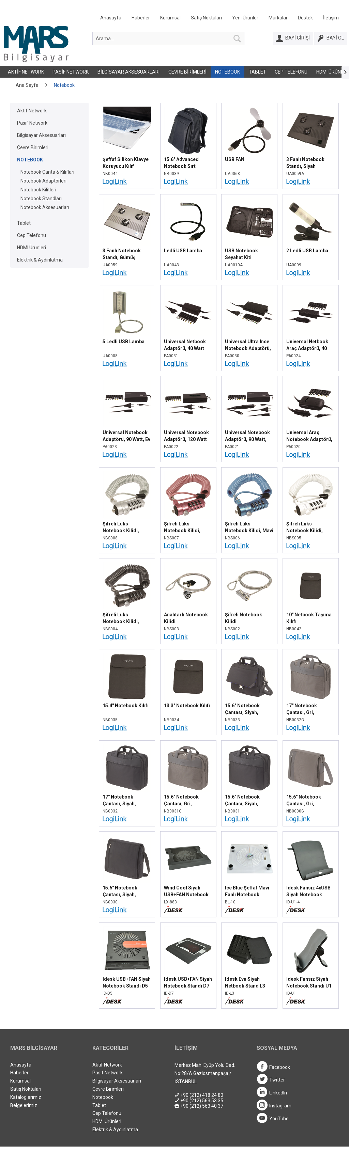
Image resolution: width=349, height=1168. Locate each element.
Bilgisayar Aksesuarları (128, 72)
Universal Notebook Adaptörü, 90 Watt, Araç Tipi (247, 436)
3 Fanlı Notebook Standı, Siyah (305, 163)
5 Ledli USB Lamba (124, 341)
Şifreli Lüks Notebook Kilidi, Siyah (121, 618)
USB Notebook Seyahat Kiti (241, 254)
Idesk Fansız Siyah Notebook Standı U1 (309, 982)
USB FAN (234, 159)
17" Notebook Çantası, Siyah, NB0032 (119, 800)
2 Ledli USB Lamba (307, 250)
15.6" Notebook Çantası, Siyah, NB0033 (242, 709)
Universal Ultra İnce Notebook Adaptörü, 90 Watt (248, 345)
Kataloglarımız (25, 1097)
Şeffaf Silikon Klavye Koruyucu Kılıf (126, 163)
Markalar (278, 17)
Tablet (257, 72)
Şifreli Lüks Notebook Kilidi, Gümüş (121, 527)
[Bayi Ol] (330, 38)
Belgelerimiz (23, 1105)
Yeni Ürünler (245, 17)
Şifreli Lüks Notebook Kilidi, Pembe (182, 527)
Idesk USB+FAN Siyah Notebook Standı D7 (188, 982)
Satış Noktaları (206, 17)
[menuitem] (219, 19)
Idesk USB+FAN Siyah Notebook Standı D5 (127, 982)
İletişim (331, 17)
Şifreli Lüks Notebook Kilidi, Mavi (249, 527)
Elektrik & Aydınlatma (40, 260)
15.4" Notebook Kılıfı (126, 705)
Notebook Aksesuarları (44, 207)
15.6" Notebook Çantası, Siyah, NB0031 (242, 800)
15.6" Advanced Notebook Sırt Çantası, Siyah (181, 163)
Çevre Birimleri (187, 72)
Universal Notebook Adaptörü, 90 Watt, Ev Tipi (126, 436)
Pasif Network (70, 72)
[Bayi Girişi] (293, 38)
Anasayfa (110, 17)
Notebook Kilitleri (38, 189)
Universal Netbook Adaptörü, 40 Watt (185, 345)
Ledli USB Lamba (183, 250)
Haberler (141, 17)
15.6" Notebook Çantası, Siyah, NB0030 (120, 891)
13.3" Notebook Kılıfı (187, 705)
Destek (305, 17)
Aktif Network (26, 72)
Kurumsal (170, 17)
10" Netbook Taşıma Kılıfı (309, 618)
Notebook (227, 72)
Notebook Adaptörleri (43, 181)
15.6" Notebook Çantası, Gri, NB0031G (181, 800)
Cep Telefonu (291, 72)
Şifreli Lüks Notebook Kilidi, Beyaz (304, 527)
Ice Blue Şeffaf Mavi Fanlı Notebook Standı (247, 891)
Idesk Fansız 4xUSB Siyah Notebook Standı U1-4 (308, 891)
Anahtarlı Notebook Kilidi (186, 618)
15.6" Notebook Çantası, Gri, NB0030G (303, 800)
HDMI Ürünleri (31, 247)
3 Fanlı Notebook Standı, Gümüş (122, 254)
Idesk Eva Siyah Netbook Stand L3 (245, 982)
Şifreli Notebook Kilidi (243, 618)
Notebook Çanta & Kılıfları (47, 172)
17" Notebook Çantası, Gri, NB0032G (301, 709)
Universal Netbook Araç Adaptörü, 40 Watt (307, 345)
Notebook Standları (41, 198)
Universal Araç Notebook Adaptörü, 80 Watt (309, 436)
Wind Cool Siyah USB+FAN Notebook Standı (186, 891)
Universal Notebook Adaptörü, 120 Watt (186, 436)
